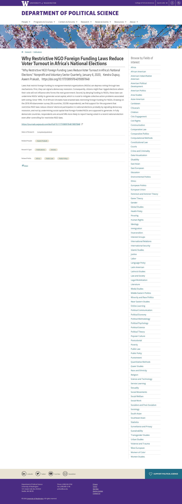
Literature (135, 284)
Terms (95, 487)
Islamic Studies (137, 250)
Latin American (137, 267)
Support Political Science (163, 474)
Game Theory (137, 198)
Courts (134, 146)
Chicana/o (135, 108)
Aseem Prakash (42, 141)
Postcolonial (136, 340)
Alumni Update (98, 491)
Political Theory (138, 331)
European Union (138, 189)
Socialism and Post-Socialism (143, 405)
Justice (134, 254)
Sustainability (137, 431)
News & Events (102, 22)
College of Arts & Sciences (144, 3)
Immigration (136, 228)
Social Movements (139, 392)
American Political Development (139, 85)
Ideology (135, 224)
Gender (134, 202)
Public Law (49, 159)
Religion (134, 374)
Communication (138, 125)
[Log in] (172, 3)
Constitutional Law (139, 142)
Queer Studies (137, 366)
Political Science (138, 327)
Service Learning (138, 383)
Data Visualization (139, 155)
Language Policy (138, 263)
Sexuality (135, 387)
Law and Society (138, 275)
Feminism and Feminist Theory (144, 194)
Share (25, 166)
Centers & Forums (67, 22)
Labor (133, 258)
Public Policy (63, 159)
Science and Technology (141, 379)
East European (137, 168)
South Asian (136, 413)
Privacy (95, 484)
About (132, 22)
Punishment (136, 357)
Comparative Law (138, 129)
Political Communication (141, 310)
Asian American (137, 99)
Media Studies (137, 288)
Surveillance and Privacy (141, 426)
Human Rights (137, 220)
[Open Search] (179, 3)
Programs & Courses (43, 22)
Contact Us (96, 493)
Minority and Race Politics (142, 297)
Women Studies (138, 456)
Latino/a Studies (138, 271)
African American (138, 71)
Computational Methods (142, 138)
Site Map (96, 489)
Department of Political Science (70, 13)
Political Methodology (140, 319)
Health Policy (136, 211)
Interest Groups (138, 237)
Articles (53, 150)
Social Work (136, 400)
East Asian (135, 164)
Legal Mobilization (139, 280)
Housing (134, 215)
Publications (38, 52)
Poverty (134, 344)
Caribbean (135, 103)
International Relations (141, 241)
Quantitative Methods (140, 362)
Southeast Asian (138, 418)
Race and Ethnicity (139, 370)
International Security (140, 245)
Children (134, 112)
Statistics (135, 422)
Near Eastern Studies (140, 301)
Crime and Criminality (140, 151)
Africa (38, 159)
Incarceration (137, 232)
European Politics (138, 185)
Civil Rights (136, 120)
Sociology (135, 409)
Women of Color (138, 452)
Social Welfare (137, 396)
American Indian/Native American (141, 77)
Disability (135, 159)
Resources (119, 22)
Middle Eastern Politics (141, 293)
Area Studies (136, 95)
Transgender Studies (140, 435)
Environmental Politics (141, 176)
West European (138, 448)
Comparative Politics (140, 133)
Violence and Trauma (140, 443)
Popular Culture (138, 336)
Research (85, 22)
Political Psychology (139, 323)
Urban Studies (137, 439)
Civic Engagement (139, 116)
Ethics (133, 181)
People (25, 22)
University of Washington (35, 499)
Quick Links (161, 3)
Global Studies (137, 207)
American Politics (138, 90)
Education (135, 172)
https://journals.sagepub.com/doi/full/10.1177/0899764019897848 (52, 124)
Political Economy (138, 314)
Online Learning (138, 306)
